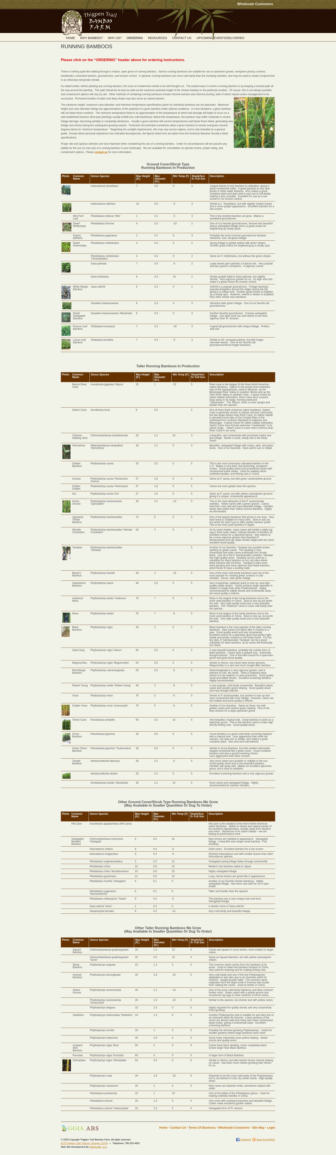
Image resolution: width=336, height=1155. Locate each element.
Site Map (258, 1127)
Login (271, 1127)
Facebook (245, 1139)
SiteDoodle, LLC (98, 1147)
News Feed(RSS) (265, 1139)
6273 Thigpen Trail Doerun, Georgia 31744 (84, 1143)
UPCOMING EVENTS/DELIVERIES (220, 38)
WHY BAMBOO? (91, 38)
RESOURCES (157, 38)
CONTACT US (181, 38)
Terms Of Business (202, 1127)
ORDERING (135, 38)
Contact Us (178, 1127)
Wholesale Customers (255, 4)
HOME (70, 38)
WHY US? (115, 38)
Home (163, 1127)
